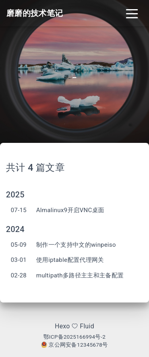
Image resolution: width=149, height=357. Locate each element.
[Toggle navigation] (132, 13)
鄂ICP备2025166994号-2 (74, 337)
